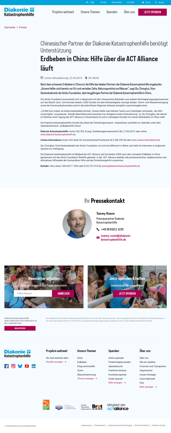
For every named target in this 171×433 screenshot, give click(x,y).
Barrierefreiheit (142, 425)
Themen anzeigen (85, 378)
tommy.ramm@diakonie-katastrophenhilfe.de (116, 238)
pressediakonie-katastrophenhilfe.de (121, 166)
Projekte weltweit (63, 12)
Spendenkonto (115, 366)
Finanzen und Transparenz (153, 366)
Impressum (86, 425)
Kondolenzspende (117, 374)
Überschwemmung (86, 374)
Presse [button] (103, 2)
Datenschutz (100, 425)
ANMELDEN (63, 293)
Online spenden (116, 358)
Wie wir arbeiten (147, 362)
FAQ (142, 383)
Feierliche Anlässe (117, 370)
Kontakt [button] (131, 2)
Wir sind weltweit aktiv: (57, 358)
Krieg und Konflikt (86, 366)
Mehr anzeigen (115, 383)
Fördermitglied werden (119, 362)
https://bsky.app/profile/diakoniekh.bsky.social (20, 366)
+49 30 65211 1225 (112, 229)
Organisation (146, 370)
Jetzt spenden (127, 293)
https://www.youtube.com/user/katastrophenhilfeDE (27, 366)
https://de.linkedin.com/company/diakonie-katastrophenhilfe (33, 366)
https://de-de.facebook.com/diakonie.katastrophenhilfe (6, 366)
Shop (146, 2)
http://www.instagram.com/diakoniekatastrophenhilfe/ (13, 366)
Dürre (80, 358)
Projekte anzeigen (54, 362)
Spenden (111, 12)
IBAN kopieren (21, 329)
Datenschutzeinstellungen (120, 425)
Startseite (9, 27)
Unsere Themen (90, 12)
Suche (159, 2)
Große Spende (115, 379)
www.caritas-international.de (145, 140)
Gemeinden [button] (117, 2)
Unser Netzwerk (147, 379)
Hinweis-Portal (158, 425)
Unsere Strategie (148, 374)
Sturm (80, 370)
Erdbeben (82, 362)
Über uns (129, 12)
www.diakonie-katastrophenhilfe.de (58, 134)
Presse (23, 27)
